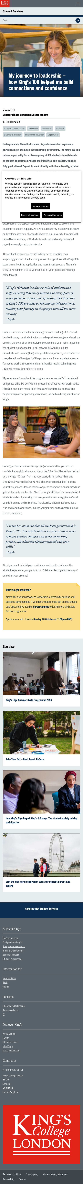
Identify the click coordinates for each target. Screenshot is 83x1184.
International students (13, 951)
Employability (53, 135)
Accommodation (10, 1010)
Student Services (13, 11)
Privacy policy (32, 1174)
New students (9, 978)
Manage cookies (40, 206)
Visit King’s (8, 1046)
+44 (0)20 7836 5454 (13, 1070)
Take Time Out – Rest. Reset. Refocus (25, 759)
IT (3, 1014)
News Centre (9, 1034)
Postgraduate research (14, 946)
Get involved (47, 129)
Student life (33, 129)
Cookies (22, 1179)
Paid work (60, 129)
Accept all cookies (53, 215)
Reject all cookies (30, 215)
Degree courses (10, 938)
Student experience (12, 959)
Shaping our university (34, 135)
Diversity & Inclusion (12, 135)
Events (6, 1038)
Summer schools (11, 955)
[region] (41, 197)
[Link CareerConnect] (41, 606)
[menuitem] (41, 938)
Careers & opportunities (14, 129)
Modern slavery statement (55, 1174)
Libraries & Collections (13, 1006)
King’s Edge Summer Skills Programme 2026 (29, 700)
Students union (10, 1042)
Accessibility (8, 1179)
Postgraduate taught (12, 942)
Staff (5, 982)
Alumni (6, 987)
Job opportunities (11, 1051)
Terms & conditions (12, 1174)
